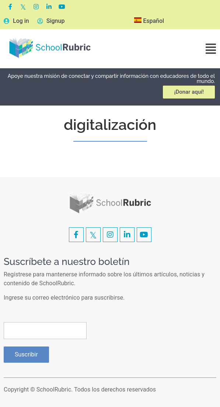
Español (149, 20)
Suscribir (26, 354)
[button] (211, 49)
